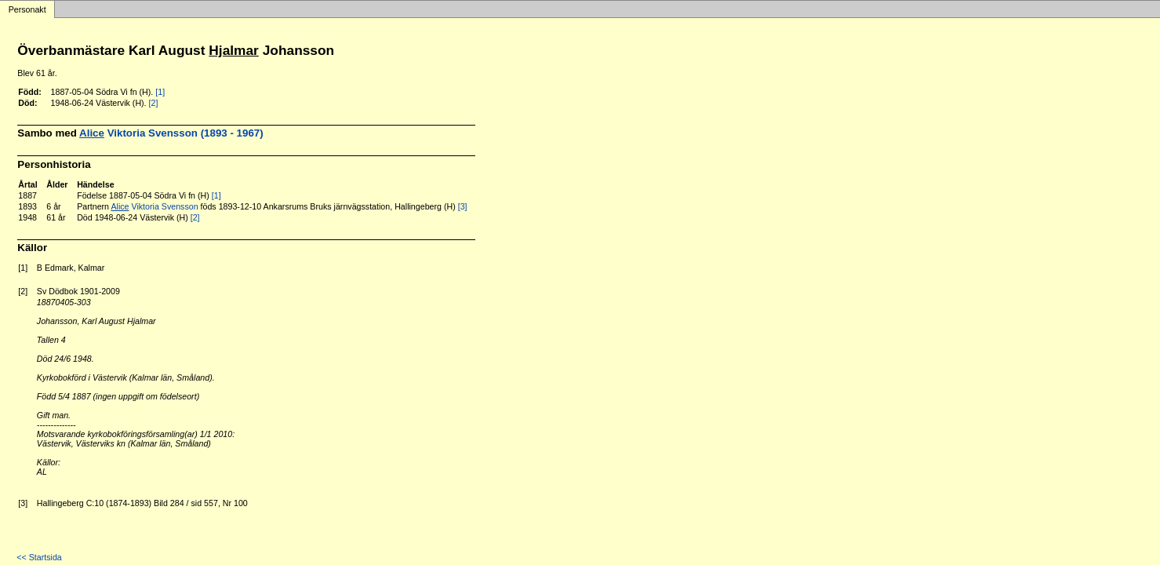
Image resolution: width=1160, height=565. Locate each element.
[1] (160, 92)
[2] (153, 103)
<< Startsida (38, 557)
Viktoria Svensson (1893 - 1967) (171, 133)
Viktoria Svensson (154, 206)
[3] (462, 206)
